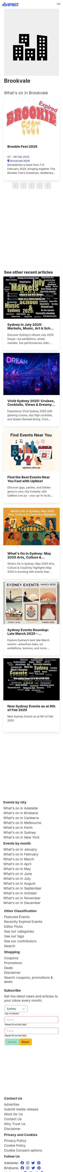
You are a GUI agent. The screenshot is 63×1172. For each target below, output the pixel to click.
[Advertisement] (31, 229)
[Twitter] (33, 1163)
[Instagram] (28, 1163)
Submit (11, 1042)
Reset (25, 1042)
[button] (58, 4)
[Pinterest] (38, 1163)
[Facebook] (23, 1163)
